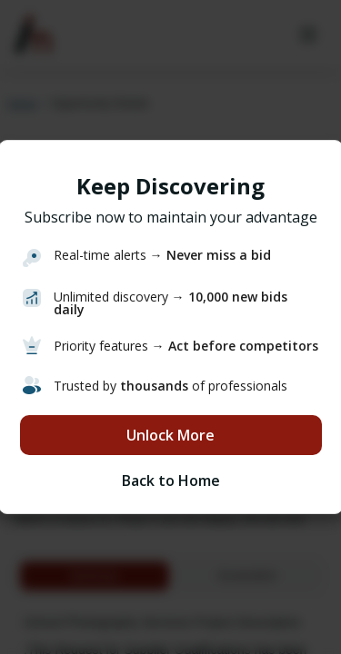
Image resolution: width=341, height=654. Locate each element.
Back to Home (171, 480)
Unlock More (170, 435)
